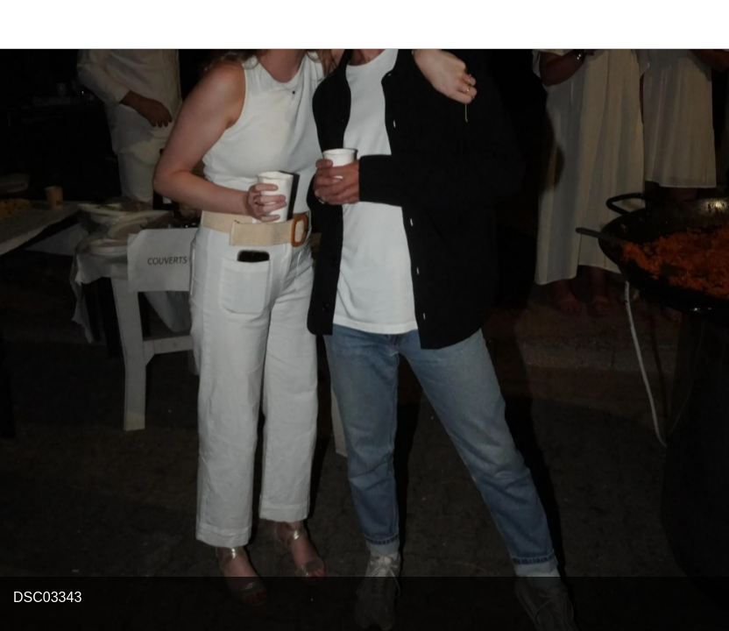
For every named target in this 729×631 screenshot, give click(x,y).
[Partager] (704, 25)
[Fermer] (24, 24)
